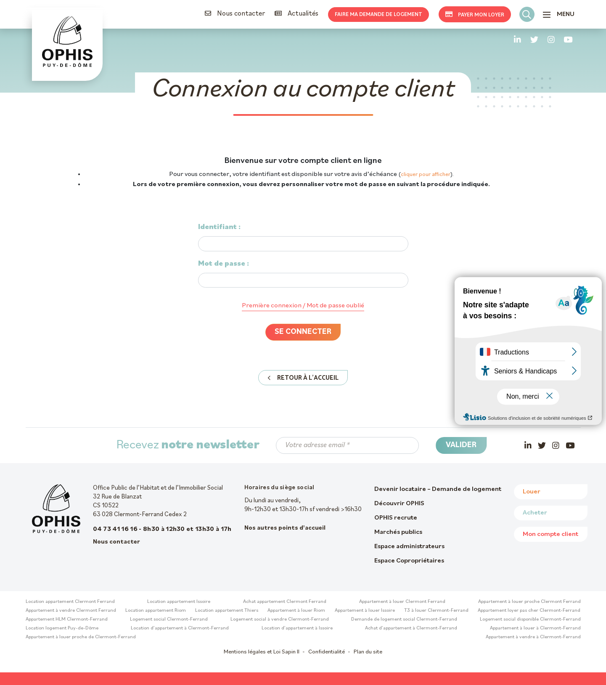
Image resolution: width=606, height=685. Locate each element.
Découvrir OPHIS (399, 503)
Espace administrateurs (409, 546)
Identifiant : (219, 227)
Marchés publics (398, 532)
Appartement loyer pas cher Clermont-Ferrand (529, 610)
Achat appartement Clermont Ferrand (284, 601)
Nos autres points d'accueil (284, 528)
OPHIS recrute (395, 517)
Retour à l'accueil (303, 378)
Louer (531, 491)
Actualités (296, 13)
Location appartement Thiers (226, 610)
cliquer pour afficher (425, 174)
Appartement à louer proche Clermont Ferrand (529, 601)
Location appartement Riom (155, 610)
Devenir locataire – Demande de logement (437, 489)
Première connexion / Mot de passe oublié (303, 305)
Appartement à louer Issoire (365, 610)
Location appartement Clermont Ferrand (70, 601)
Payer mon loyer (474, 14)
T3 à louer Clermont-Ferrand (436, 610)
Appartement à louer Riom (296, 610)
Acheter (535, 512)
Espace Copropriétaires (409, 560)
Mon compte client (550, 534)
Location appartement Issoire (178, 601)
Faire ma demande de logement (378, 14)
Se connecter (303, 332)
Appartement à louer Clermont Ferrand (402, 601)
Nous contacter (235, 13)
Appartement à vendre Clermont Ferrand (71, 610)
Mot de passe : (223, 264)
